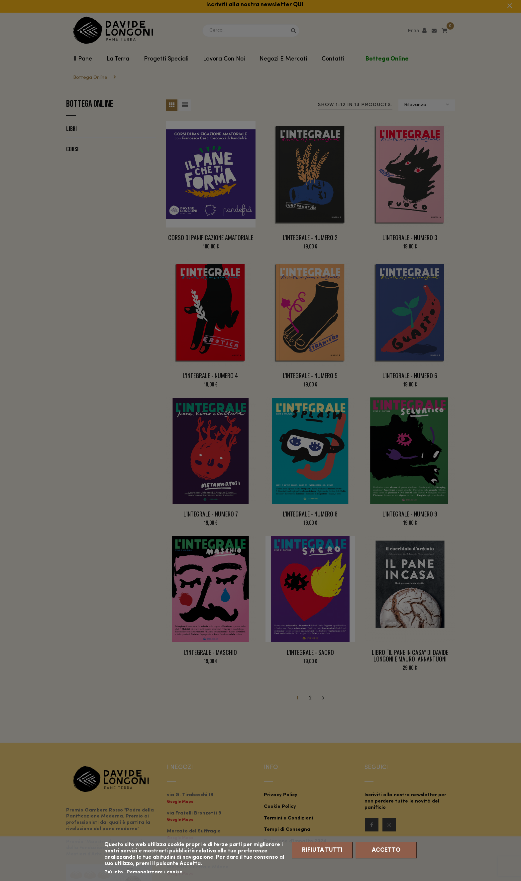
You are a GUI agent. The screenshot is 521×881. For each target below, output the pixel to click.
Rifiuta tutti (322, 850)
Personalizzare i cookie (154, 872)
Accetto (386, 850)
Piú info (114, 872)
